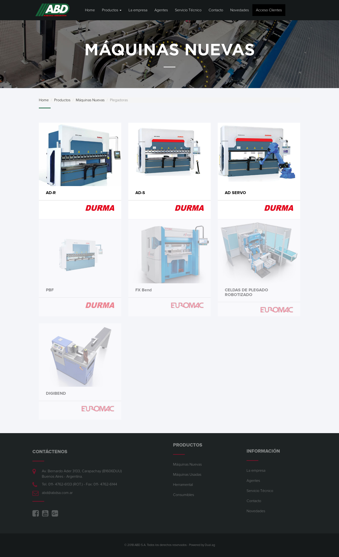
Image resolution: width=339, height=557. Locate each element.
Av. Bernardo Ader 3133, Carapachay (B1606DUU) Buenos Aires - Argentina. (80, 473)
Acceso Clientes (269, 10)
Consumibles (183, 493)
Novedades (239, 10)
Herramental (183, 482)
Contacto (216, 10)
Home (90, 10)
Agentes (161, 10)
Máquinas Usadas (187, 472)
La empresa (138, 10)
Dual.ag (210, 545)
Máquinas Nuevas (90, 100)
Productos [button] (111, 10)
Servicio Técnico (188, 10)
